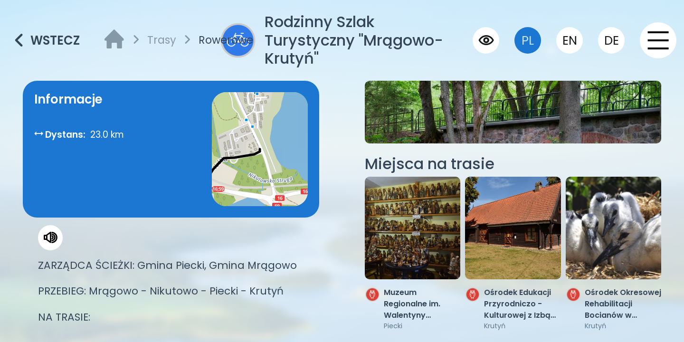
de (611, 40)
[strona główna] (114, 41)
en (569, 40)
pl (528, 40)
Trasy (161, 40)
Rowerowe (226, 40)
